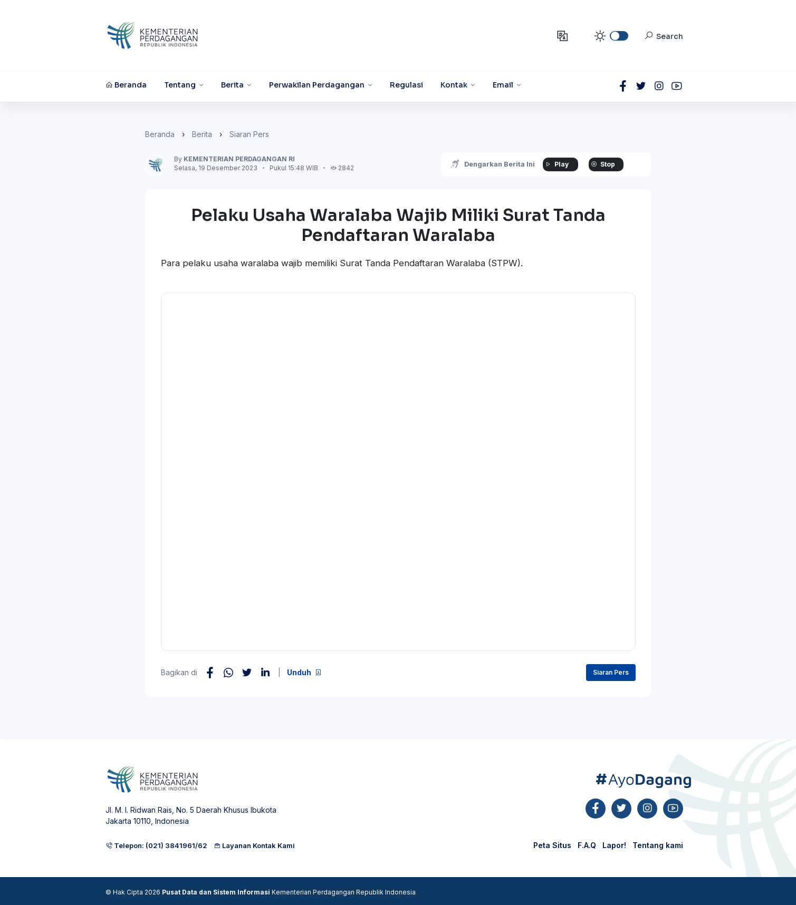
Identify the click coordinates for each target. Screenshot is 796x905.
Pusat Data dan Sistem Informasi (216, 892)
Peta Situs (552, 845)
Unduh (304, 672)
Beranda (160, 134)
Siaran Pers (249, 134)
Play (554, 164)
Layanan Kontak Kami (254, 845)
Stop (601, 164)
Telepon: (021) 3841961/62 (156, 845)
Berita (202, 134)
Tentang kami (657, 845)
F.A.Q (587, 845)
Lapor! (614, 845)
